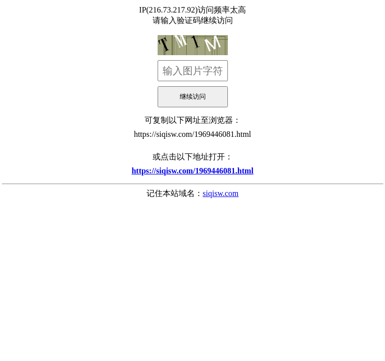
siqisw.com (220, 193)
